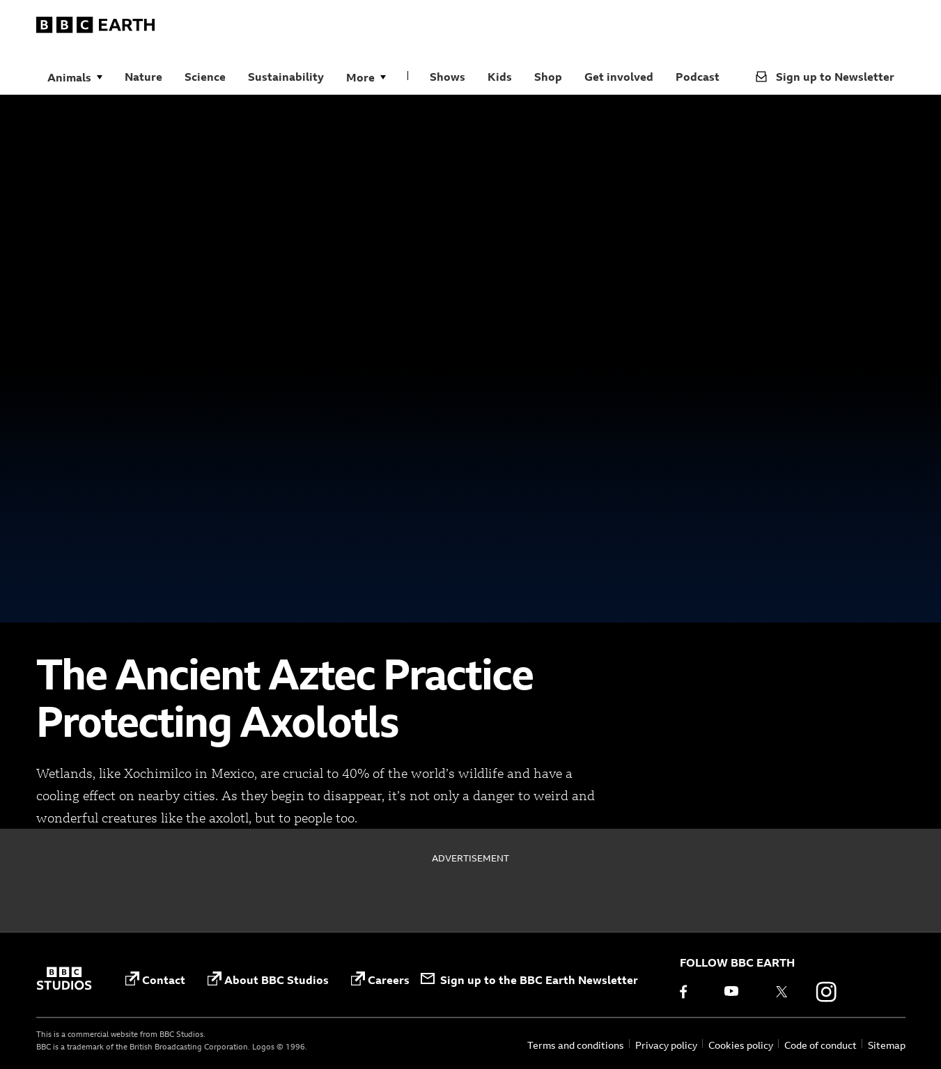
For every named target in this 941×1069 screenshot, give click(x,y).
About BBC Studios (268, 980)
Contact (155, 980)
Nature (143, 77)
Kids (500, 77)
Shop (548, 77)
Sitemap (886, 1045)
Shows (447, 77)
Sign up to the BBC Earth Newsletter (529, 980)
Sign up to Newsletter (825, 77)
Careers (380, 980)
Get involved (618, 77)
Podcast (698, 77)
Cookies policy (740, 1045)
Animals (69, 77)
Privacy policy (666, 1045)
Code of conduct (820, 1045)
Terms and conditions (575, 1045)
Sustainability (286, 77)
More (360, 77)
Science (205, 77)
